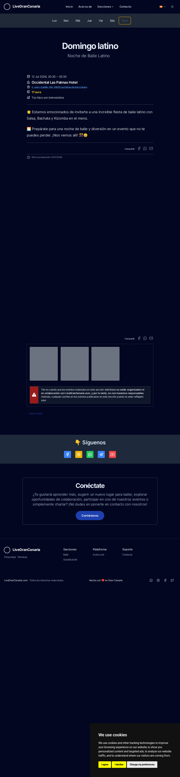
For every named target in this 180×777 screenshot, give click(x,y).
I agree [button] (104, 764)
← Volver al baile (34, 601)
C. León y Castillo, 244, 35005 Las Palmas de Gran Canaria (59, 274)
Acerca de (85, 6)
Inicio (69, 6)
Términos (22, 744)
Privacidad (10, 744)
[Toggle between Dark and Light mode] (172, 6)
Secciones (105, 6)
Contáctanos (90, 703)
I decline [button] (119, 764)
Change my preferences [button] (142, 764)
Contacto (125, 6)
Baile (65, 742)
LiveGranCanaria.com (15, 767)
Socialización (70, 746)
